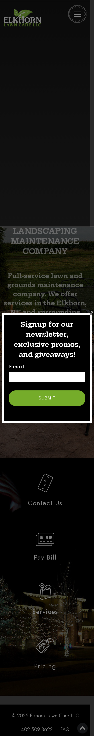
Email (16, 367)
